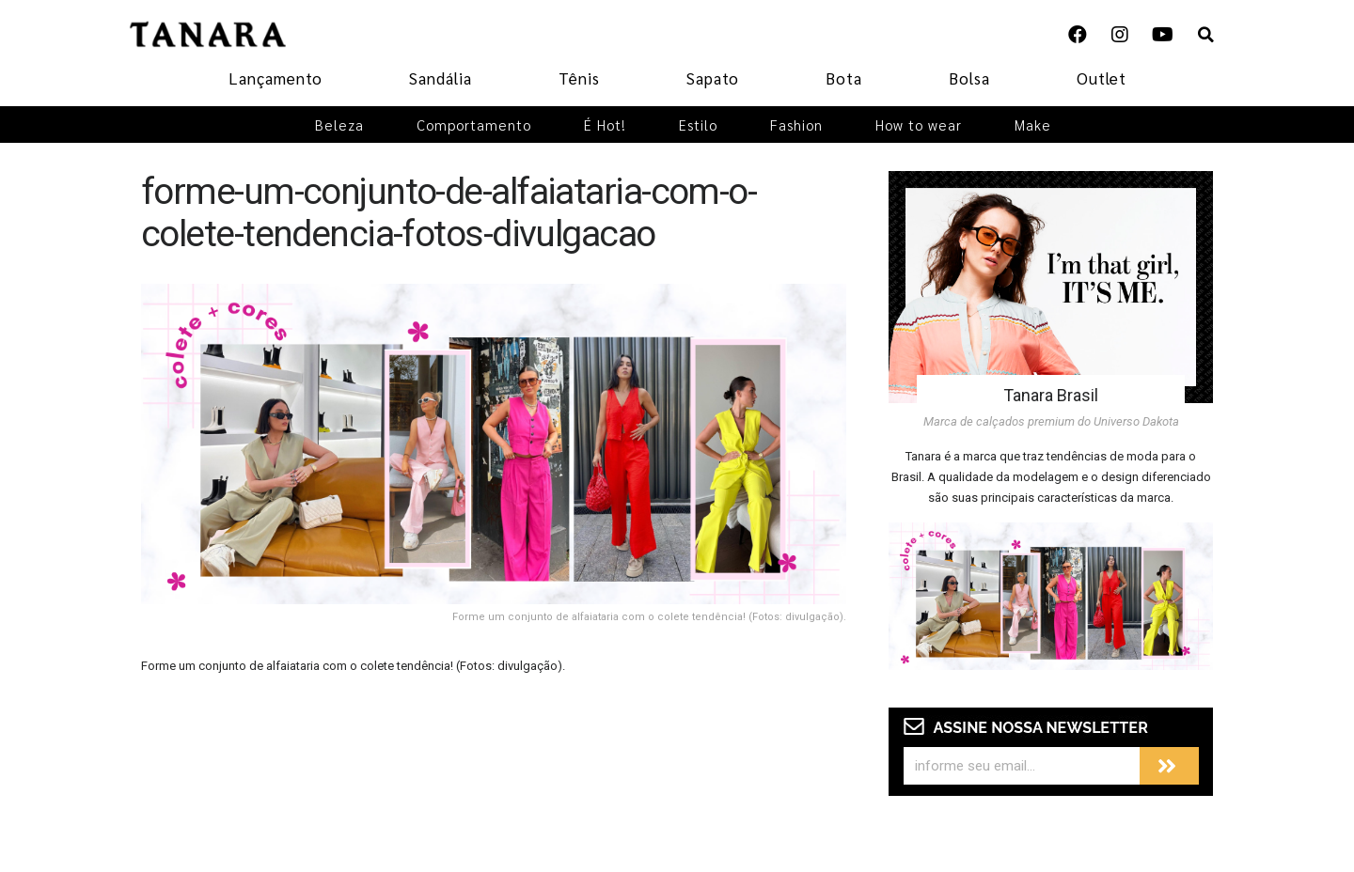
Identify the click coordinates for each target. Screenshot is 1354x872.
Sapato (712, 78)
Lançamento (275, 78)
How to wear (918, 124)
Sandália (440, 78)
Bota (844, 78)
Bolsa (969, 78)
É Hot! (605, 124)
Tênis (579, 78)
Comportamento (474, 124)
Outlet (1101, 78)
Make (1033, 124)
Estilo (698, 124)
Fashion (796, 124)
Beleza (339, 124)
